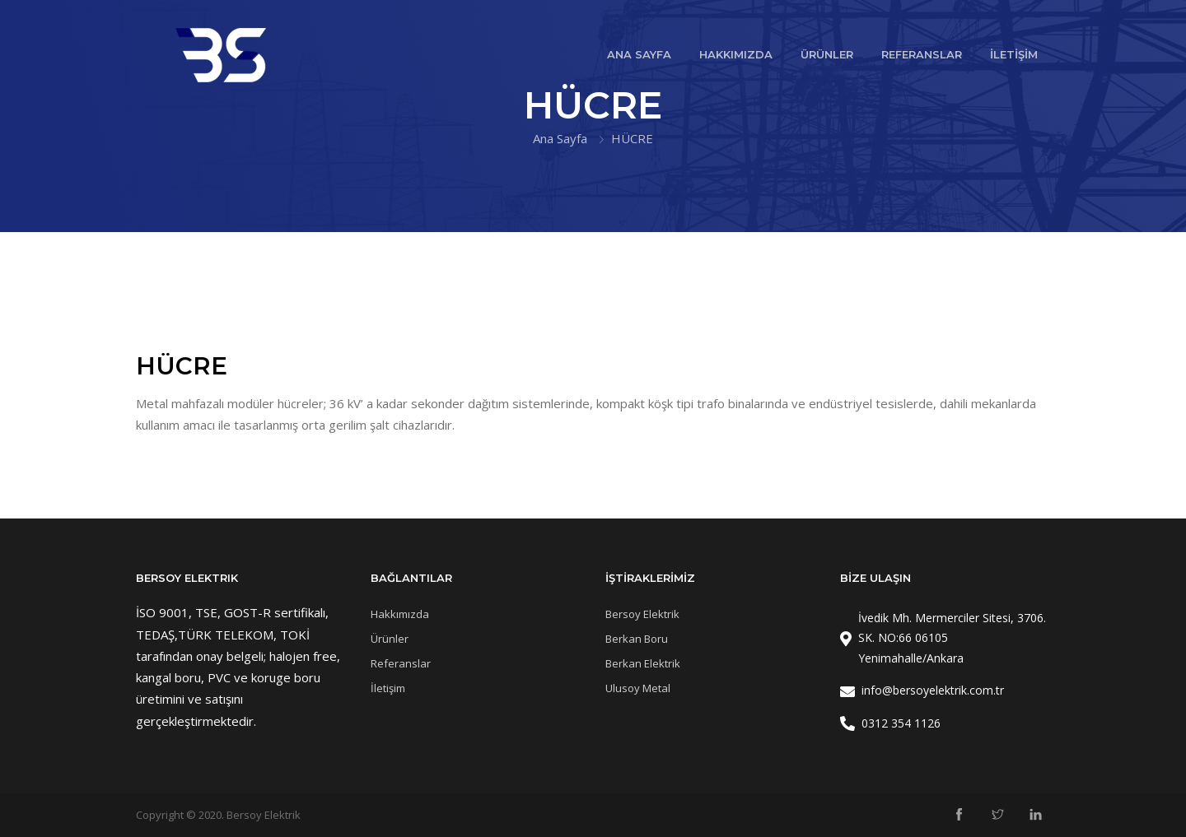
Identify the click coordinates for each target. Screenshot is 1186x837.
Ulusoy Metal (637, 688)
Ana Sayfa (560, 138)
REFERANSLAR (921, 54)
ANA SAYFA (639, 54)
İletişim (388, 688)
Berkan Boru (636, 638)
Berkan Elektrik (642, 663)
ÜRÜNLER (827, 54)
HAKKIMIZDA (736, 54)
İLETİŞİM (1014, 54)
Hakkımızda (400, 614)
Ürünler (390, 638)
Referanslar (401, 663)
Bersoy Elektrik (642, 614)
